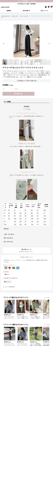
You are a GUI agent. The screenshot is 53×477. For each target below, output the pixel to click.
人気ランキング (44, 10)
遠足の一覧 (14, 16)
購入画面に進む (24, 94)
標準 (16, 207)
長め (21, 207)
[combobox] (7, 89)
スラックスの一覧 (24, 16)
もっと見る (47, 297)
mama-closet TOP (5, 16)
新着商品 (9, 10)
